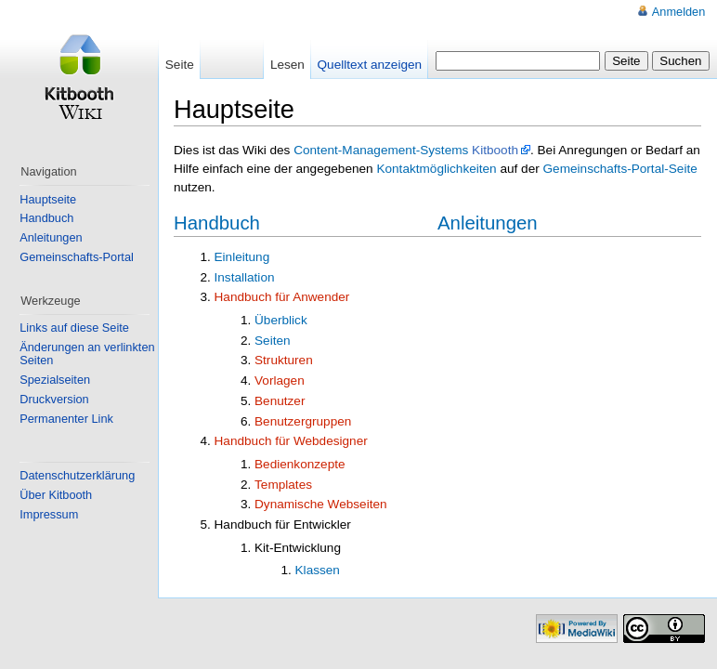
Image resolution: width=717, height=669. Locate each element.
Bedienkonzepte (299, 464)
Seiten (272, 341)
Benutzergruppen (302, 421)
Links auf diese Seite (74, 327)
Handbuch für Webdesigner (291, 441)
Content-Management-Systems (380, 150)
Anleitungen (487, 223)
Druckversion (54, 399)
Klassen (317, 570)
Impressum (49, 514)
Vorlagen (279, 380)
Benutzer (279, 401)
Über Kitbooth (56, 495)
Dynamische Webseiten (320, 504)
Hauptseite (48, 199)
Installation (245, 277)
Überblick (280, 320)
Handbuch (217, 223)
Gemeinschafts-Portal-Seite (620, 169)
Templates (283, 485)
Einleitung (242, 257)
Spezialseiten (55, 380)
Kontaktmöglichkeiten (436, 169)
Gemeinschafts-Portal (77, 257)
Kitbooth (495, 150)
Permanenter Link (66, 419)
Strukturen (283, 360)
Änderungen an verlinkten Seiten (87, 353)
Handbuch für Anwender (282, 297)
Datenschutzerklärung (77, 475)
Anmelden (678, 12)
